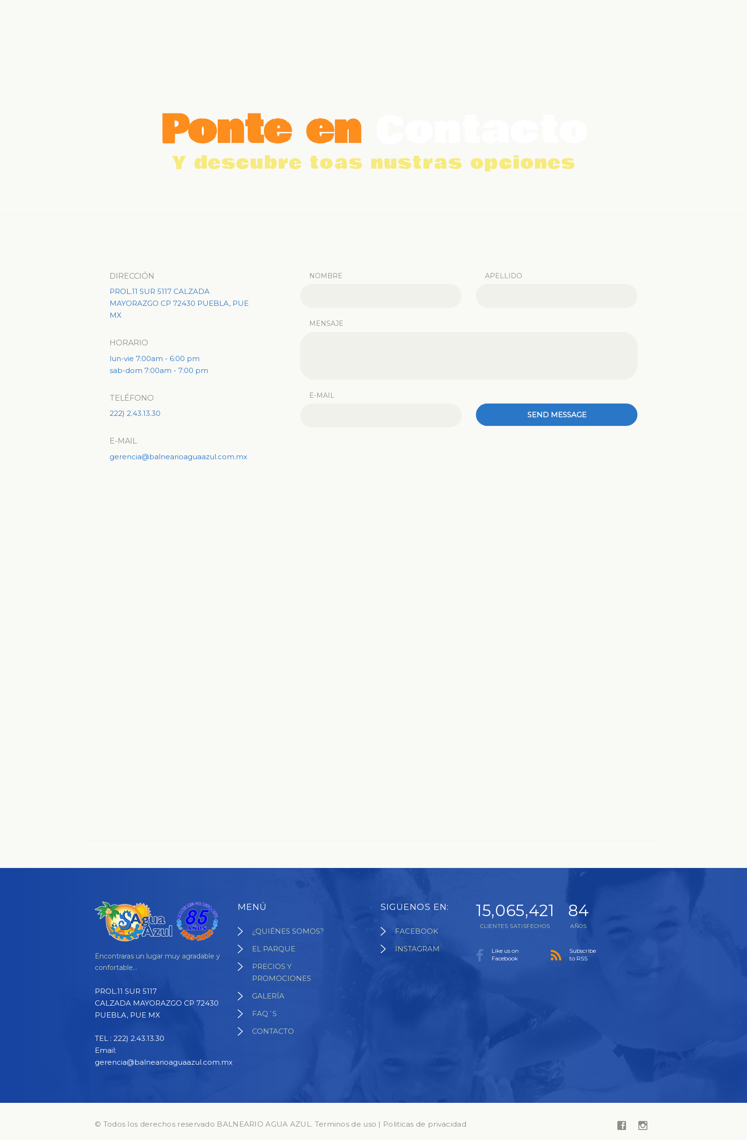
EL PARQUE (273, 948)
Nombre (326, 276)
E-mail (321, 395)
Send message (556, 414)
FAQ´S (264, 1013)
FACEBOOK (416, 931)
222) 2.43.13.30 (135, 413)
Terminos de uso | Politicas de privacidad (390, 1124)
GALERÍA (268, 995)
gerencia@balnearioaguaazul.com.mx (178, 456)
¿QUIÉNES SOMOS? (288, 931)
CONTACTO (273, 1031)
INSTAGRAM (417, 948)
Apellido (503, 276)
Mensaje (326, 323)
